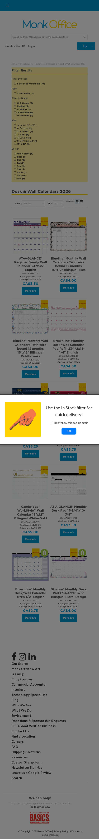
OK (69, 431)
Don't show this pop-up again (69, 422)
